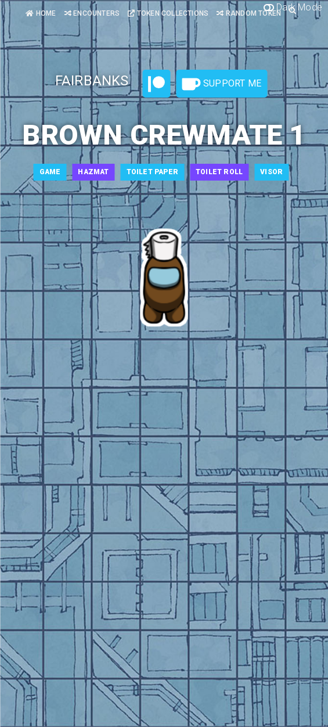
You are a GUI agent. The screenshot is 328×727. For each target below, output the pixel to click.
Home (41, 13)
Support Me (221, 84)
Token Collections (168, 13)
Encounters (92, 13)
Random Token (249, 13)
